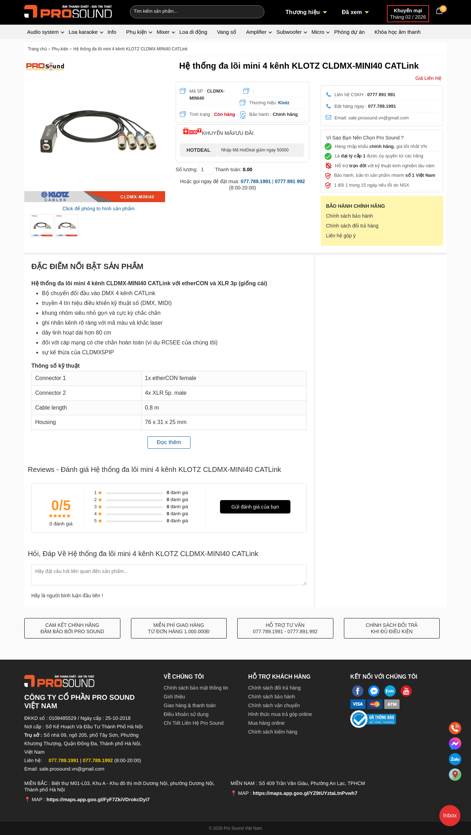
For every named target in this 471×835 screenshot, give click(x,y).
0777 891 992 (290, 181)
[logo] (68, 11)
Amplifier (256, 32)
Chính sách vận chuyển (274, 705)
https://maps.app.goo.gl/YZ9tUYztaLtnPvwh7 (305, 793)
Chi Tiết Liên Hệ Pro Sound (194, 723)
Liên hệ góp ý (341, 235)
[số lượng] (206, 169)
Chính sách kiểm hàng (272, 732)
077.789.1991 (256, 181)
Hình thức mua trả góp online (280, 714)
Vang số (226, 32)
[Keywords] (185, 11)
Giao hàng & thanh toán (190, 705)
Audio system (43, 32)
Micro (318, 32)
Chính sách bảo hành (349, 216)
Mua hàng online (266, 723)
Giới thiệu (174, 696)
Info (111, 32)
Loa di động (193, 32)
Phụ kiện (136, 32)
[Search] (254, 11)
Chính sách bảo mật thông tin (196, 688)
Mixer (163, 32)
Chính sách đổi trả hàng (352, 226)
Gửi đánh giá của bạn (255, 507)
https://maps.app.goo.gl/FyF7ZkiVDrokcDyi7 (98, 799)
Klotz (283, 102)
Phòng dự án (349, 32)
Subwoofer (289, 32)
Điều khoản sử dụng (186, 714)
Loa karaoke (83, 32)
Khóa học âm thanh (398, 32)
